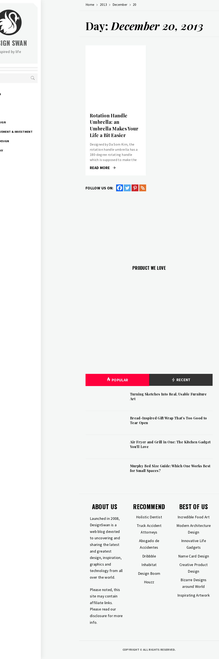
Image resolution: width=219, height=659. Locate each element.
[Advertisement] (149, 226)
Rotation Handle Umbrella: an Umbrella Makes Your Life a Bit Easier (114, 125)
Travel (24, 160)
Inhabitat (149, 564)
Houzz (149, 581)
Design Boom (149, 573)
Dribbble (149, 556)
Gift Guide (27, 103)
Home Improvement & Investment (45, 132)
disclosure (98, 615)
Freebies (26, 169)
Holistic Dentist (149, 517)
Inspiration (28, 113)
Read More (102, 167)
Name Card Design (193, 556)
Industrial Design (33, 141)
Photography (30, 150)
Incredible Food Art (194, 517)
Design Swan (47, 43)
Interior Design (31, 122)
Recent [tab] (181, 380)
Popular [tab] (117, 379)
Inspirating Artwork (193, 595)
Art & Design (29, 94)
